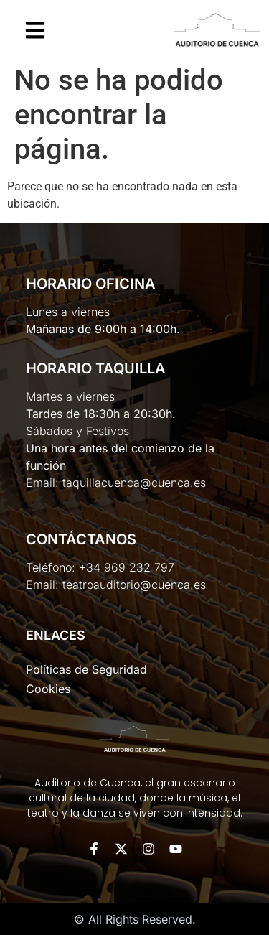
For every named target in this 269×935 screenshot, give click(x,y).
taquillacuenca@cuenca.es (134, 482)
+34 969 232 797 (126, 567)
